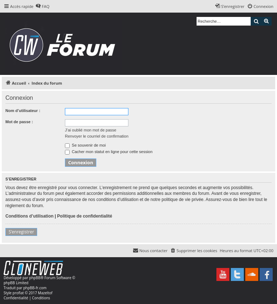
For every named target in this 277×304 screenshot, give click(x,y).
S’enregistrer (21, 232)
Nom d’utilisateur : (22, 110)
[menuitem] (42, 6)
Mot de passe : (19, 122)
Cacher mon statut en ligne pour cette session (109, 151)
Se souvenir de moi (85, 145)
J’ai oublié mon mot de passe (90, 130)
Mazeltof (45, 292)
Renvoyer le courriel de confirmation (96, 136)
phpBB (34, 277)
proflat (18, 292)
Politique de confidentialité (84, 216)
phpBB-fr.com (35, 287)
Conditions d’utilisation (29, 216)
